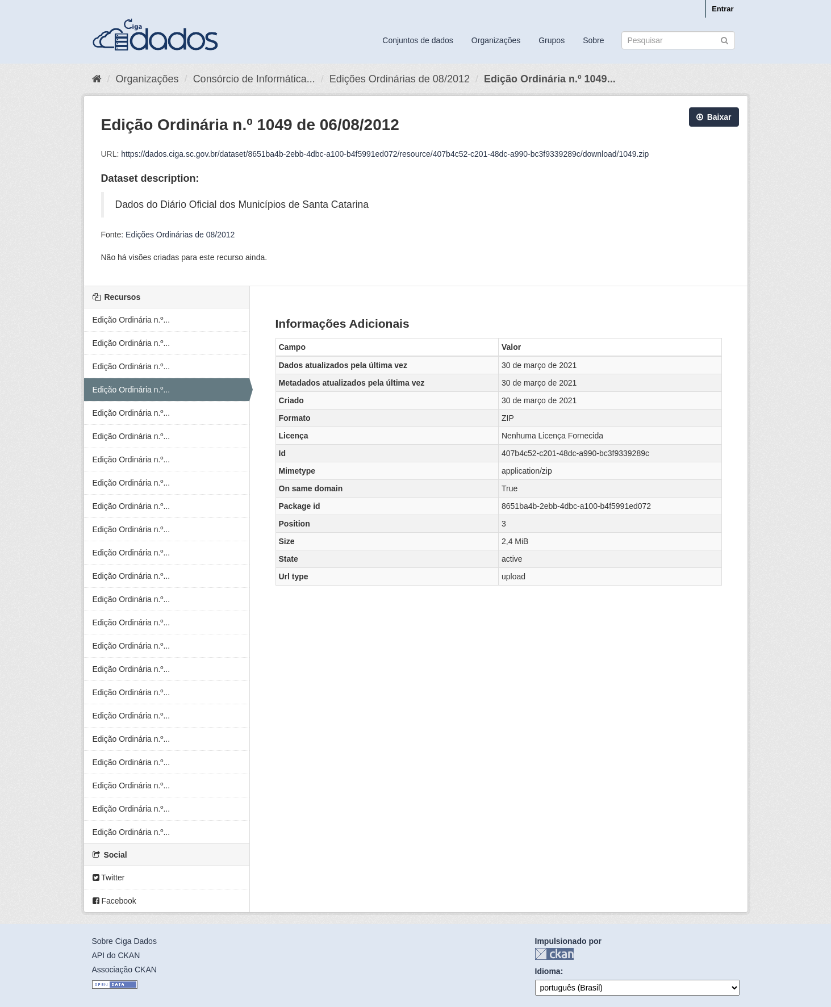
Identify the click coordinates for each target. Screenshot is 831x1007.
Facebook (114, 900)
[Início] (97, 79)
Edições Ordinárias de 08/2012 (399, 79)
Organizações (495, 40)
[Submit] (724, 39)
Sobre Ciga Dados (124, 941)
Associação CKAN (124, 969)
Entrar (722, 9)
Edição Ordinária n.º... (131, 319)
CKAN (554, 954)
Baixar (714, 117)
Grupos (551, 40)
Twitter (109, 877)
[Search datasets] (678, 40)
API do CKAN (116, 955)
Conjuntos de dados (417, 40)
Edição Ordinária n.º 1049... (550, 79)
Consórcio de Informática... (254, 79)
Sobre (593, 40)
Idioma (548, 971)
